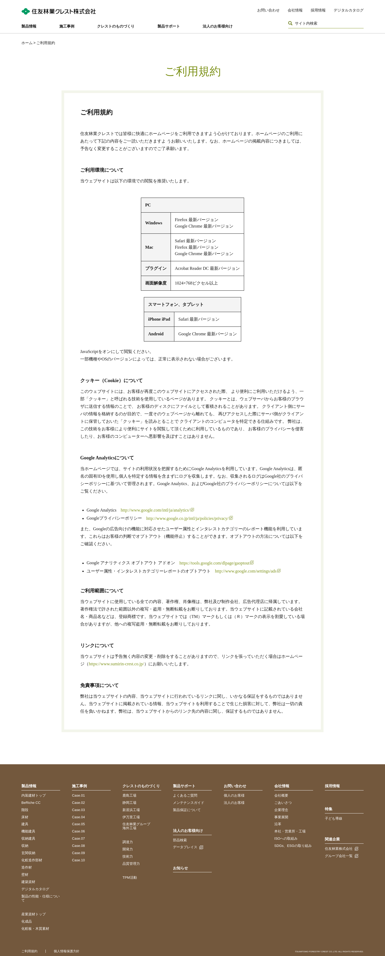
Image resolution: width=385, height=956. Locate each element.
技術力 (127, 856)
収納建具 (28, 838)
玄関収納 (28, 853)
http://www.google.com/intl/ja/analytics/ (155, 510)
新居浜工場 (131, 810)
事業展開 (281, 817)
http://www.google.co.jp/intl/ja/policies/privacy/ (187, 518)
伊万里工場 (131, 817)
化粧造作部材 (31, 860)
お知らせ (180, 868)
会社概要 (281, 795)
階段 (24, 810)
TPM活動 (129, 878)
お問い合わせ (268, 10)
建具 (24, 824)
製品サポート (168, 26)
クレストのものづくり (115, 26)
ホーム (27, 43)
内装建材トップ (33, 795)
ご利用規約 (29, 951)
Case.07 (78, 838)
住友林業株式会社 (339, 849)
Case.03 (78, 810)
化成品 (26, 921)
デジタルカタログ (349, 10)
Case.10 (78, 860)
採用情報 (318, 10)
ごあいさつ (283, 803)
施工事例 (66, 26)
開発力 (127, 849)
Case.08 (78, 846)
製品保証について (187, 810)
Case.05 (78, 824)
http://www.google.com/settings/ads (245, 571)
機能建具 (28, 831)
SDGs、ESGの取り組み (293, 846)
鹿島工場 (129, 795)
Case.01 (78, 795)
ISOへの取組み (286, 838)
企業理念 (281, 810)
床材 (24, 817)
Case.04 (78, 817)
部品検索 (180, 840)
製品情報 (28, 26)
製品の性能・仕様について (40, 898)
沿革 (277, 824)
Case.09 (78, 853)
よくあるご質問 (185, 795)
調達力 (127, 842)
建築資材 (28, 882)
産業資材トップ (33, 914)
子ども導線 (333, 818)
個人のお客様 (234, 795)
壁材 (24, 875)
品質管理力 (131, 864)
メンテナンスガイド (188, 803)
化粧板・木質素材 (35, 929)
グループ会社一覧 (339, 856)
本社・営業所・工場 (290, 831)
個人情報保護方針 (66, 951)
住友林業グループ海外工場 (136, 826)
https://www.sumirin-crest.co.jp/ (116, 664)
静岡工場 (129, 803)
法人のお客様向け (218, 26)
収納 (24, 846)
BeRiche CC (31, 803)
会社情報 (295, 10)
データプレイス (185, 847)
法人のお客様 (234, 803)
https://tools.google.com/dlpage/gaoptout (214, 563)
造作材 (26, 867)
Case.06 (78, 831)
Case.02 (78, 803)
